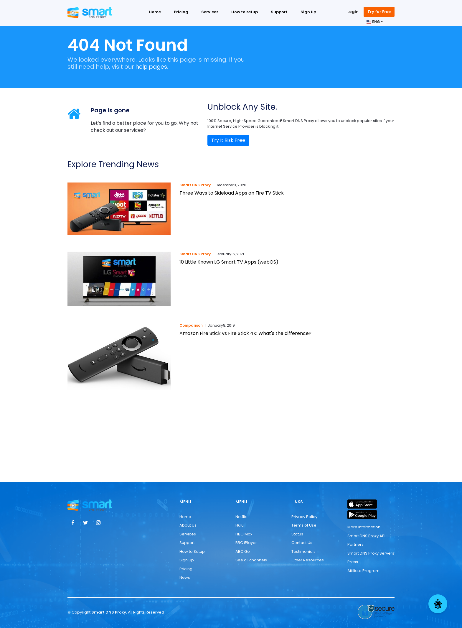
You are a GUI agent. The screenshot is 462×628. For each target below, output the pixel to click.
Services (209, 12)
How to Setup (192, 551)
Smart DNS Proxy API (366, 535)
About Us (188, 525)
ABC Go (242, 551)
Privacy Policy (304, 517)
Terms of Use (303, 525)
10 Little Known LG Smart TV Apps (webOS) (228, 262)
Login (353, 12)
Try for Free (379, 12)
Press (352, 562)
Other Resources (307, 560)
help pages (153, 67)
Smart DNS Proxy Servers (370, 553)
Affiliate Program (363, 570)
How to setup (244, 12)
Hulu (239, 525)
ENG (373, 22)
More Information (363, 527)
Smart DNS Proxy (195, 185)
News (184, 577)
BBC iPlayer (246, 542)
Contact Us (301, 542)
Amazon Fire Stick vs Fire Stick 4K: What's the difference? (245, 333)
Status (297, 534)
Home (155, 12)
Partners (355, 544)
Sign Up (308, 12)
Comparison (191, 325)
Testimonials (303, 551)
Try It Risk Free (228, 140)
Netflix (241, 517)
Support (279, 12)
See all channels (251, 560)
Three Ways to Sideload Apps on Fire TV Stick (231, 193)
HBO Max (243, 534)
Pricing (181, 12)
